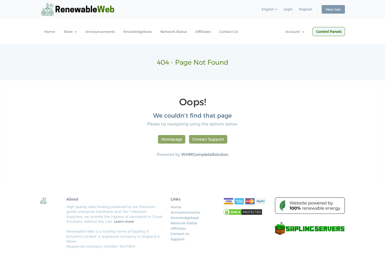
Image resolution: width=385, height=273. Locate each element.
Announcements (100, 31)
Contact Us (228, 31)
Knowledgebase (138, 31)
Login (288, 9)
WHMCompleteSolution (204, 154)
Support (177, 239)
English (269, 9)
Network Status (173, 31)
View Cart (333, 9)
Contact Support (208, 139)
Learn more (124, 221)
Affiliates (203, 31)
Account (295, 31)
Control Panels (328, 31)
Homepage (171, 139)
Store (70, 31)
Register (305, 9)
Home (49, 31)
